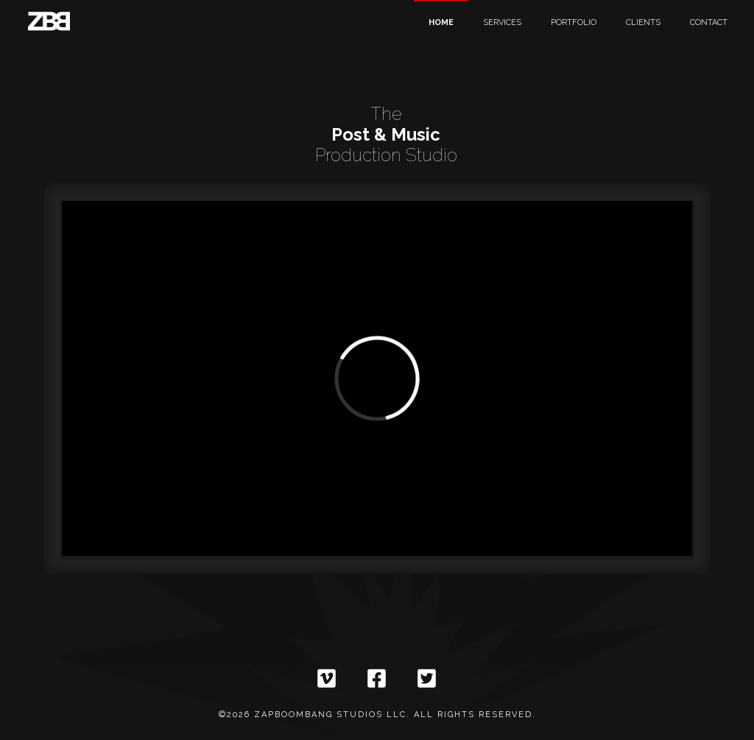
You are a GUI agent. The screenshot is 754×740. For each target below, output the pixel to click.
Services (502, 22)
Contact (708, 22)
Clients (643, 22)
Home (441, 22)
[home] (48, 22)
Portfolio (573, 22)
